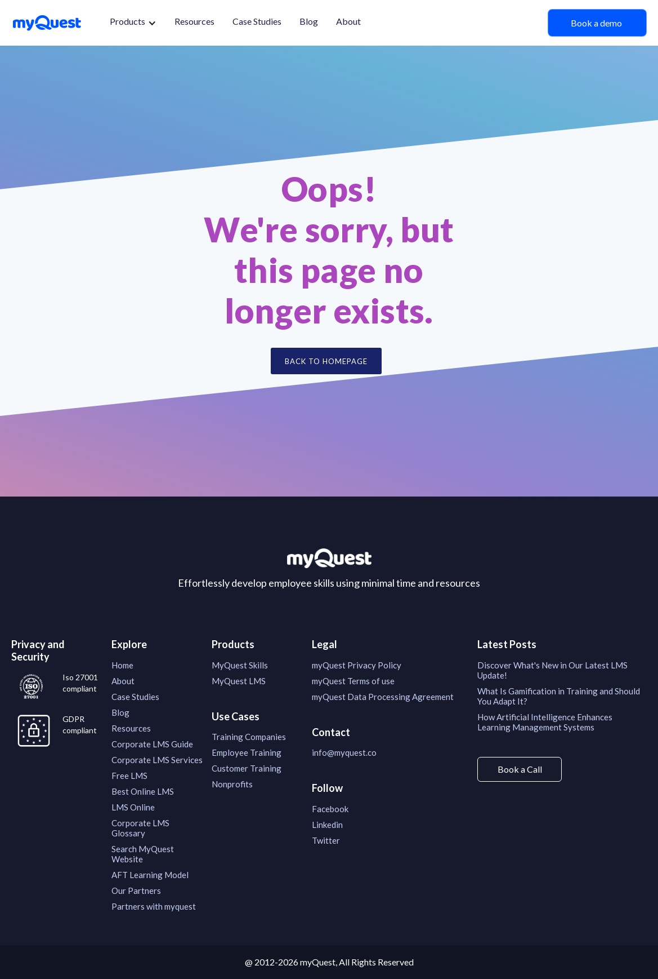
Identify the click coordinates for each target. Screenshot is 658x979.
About (348, 21)
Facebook (330, 809)
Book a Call (520, 769)
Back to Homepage (326, 361)
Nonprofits (232, 784)
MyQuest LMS (239, 681)
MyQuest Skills (240, 665)
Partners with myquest (153, 906)
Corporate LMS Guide (152, 744)
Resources (194, 21)
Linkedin (327, 824)
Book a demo (597, 22)
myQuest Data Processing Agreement (383, 697)
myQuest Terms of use (353, 681)
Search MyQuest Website (142, 854)
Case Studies (256, 21)
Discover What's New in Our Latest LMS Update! (552, 670)
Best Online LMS (142, 791)
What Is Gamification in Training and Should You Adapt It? (558, 696)
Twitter (326, 840)
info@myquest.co (344, 752)
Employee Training (246, 752)
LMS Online (133, 807)
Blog (308, 21)
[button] (133, 23)
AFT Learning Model (150, 875)
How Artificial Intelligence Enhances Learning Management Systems (544, 722)
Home (122, 665)
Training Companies (249, 737)
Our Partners (136, 890)
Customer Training (246, 768)
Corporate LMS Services (157, 760)
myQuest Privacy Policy (356, 665)
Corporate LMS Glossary (140, 828)
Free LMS (129, 775)
